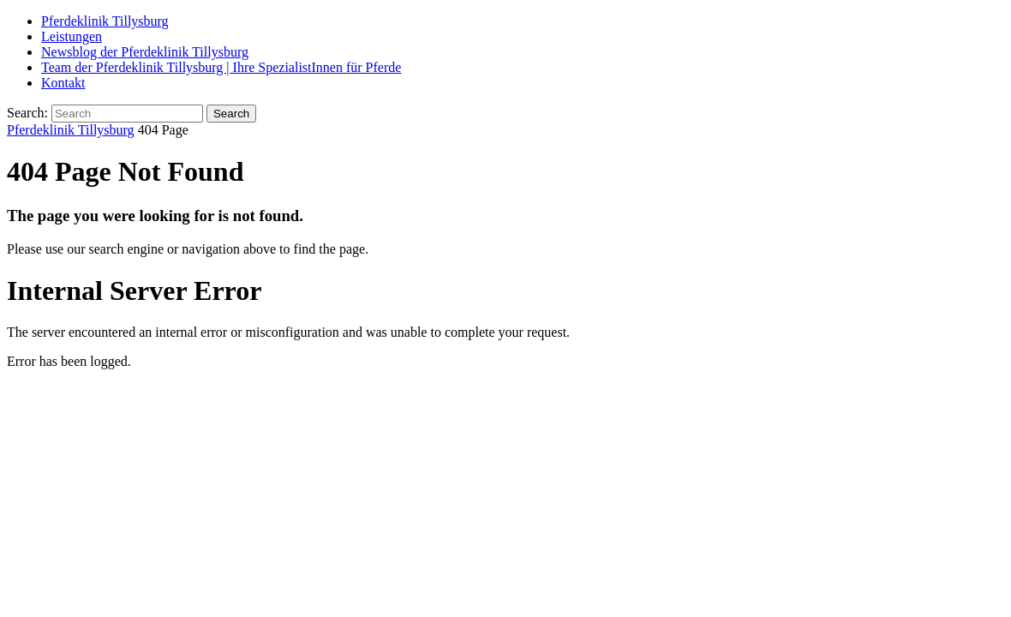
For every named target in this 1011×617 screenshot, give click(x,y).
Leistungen (71, 36)
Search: (27, 112)
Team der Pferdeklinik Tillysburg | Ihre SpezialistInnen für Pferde (221, 67)
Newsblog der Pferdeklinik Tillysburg (144, 52)
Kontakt (63, 82)
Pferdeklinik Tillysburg (105, 21)
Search (231, 113)
